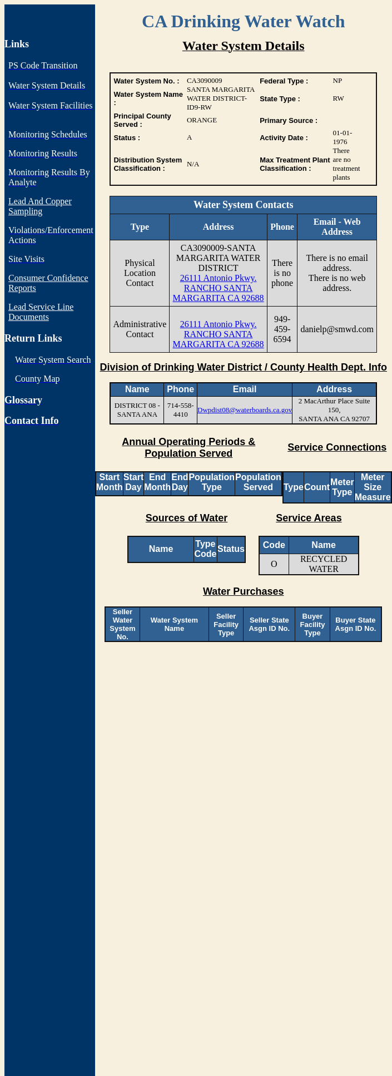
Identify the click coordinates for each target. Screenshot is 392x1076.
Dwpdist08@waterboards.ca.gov (244, 410)
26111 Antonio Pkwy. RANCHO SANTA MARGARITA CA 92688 (218, 288)
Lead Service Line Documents (40, 312)
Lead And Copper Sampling (40, 206)
